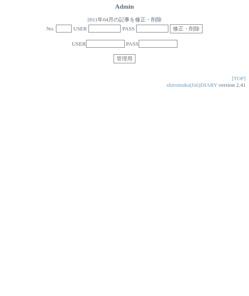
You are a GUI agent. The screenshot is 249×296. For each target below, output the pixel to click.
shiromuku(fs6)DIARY (192, 85)
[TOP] (239, 78)
